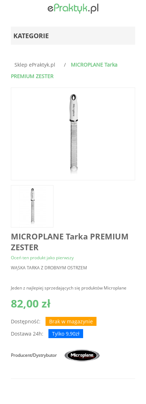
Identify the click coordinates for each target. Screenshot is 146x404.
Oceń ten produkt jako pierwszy (42, 258)
